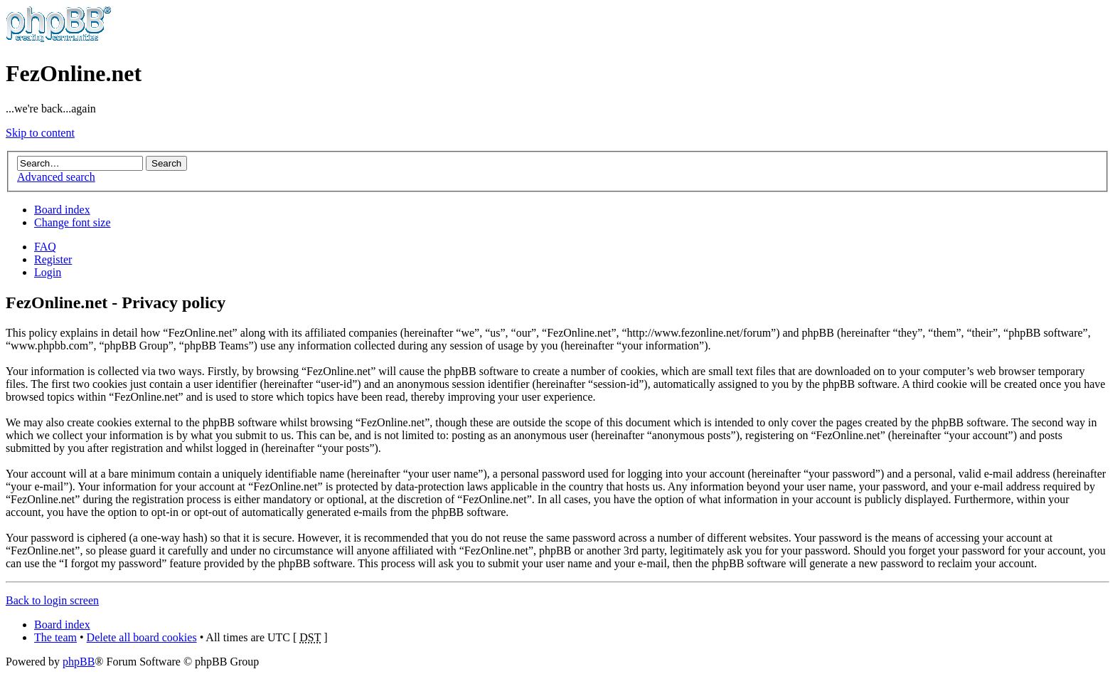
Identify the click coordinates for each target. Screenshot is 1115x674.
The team (55, 637)
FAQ (45, 247)
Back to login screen (52, 600)
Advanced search (56, 177)
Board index (62, 210)
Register (53, 259)
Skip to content (40, 133)
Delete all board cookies (142, 637)
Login (47, 272)
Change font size (72, 222)
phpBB (79, 661)
